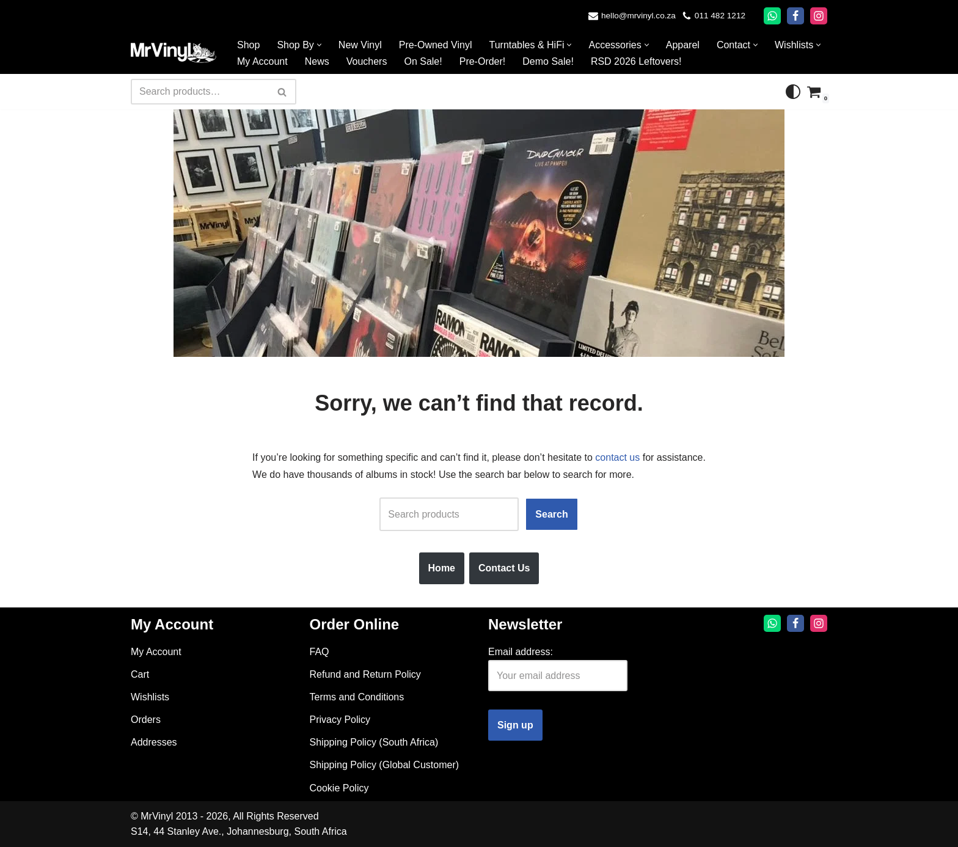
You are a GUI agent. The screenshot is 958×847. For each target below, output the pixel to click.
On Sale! (423, 61)
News (317, 61)
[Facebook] (795, 15)
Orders (146, 719)
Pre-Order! (482, 61)
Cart (140, 674)
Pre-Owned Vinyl (435, 45)
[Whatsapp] (772, 15)
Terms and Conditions (357, 697)
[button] (319, 45)
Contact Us (504, 568)
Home (441, 568)
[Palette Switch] (793, 91)
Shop (248, 45)
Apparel (683, 45)
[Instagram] (818, 15)
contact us (617, 457)
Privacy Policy (340, 719)
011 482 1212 (720, 15)
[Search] (200, 92)
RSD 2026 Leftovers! (636, 61)
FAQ (319, 652)
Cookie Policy (339, 788)
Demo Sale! (548, 61)
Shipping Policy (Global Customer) (384, 765)
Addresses (154, 742)
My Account (262, 61)
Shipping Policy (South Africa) (374, 742)
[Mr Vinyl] (173, 53)
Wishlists (150, 697)
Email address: (520, 652)
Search (551, 514)
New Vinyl (360, 45)
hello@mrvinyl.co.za (638, 15)
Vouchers (366, 61)
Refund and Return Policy (365, 674)
